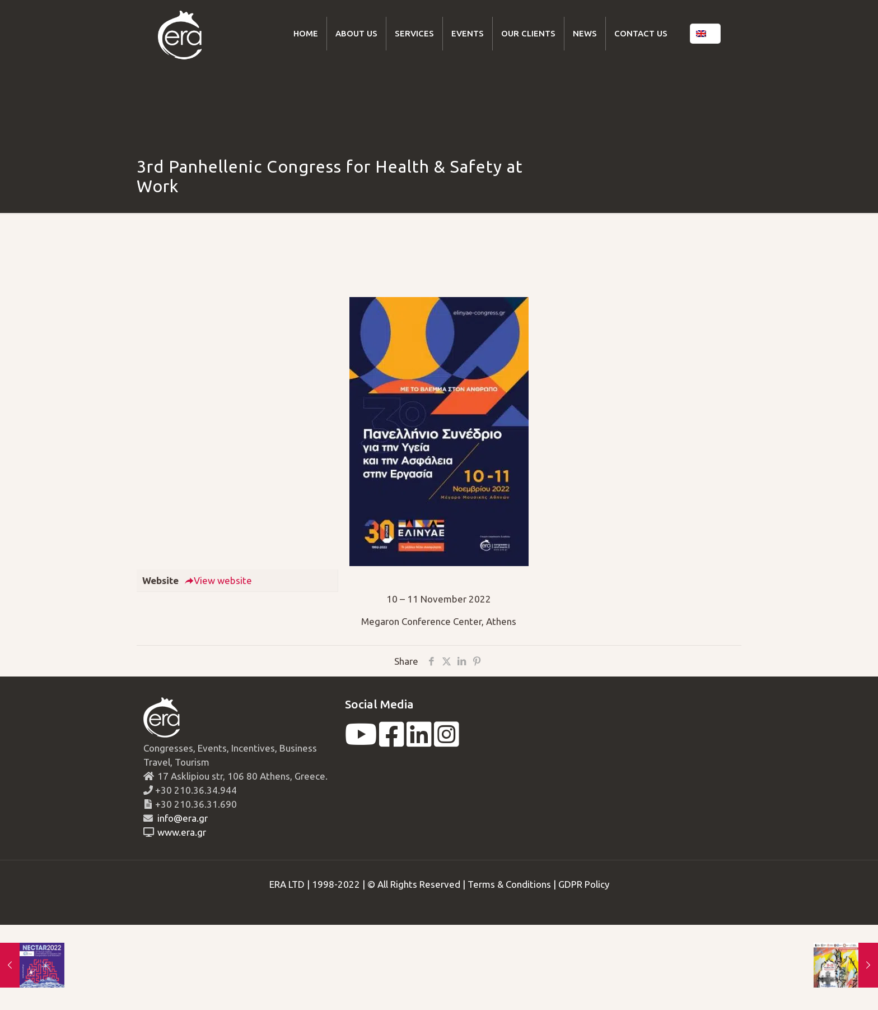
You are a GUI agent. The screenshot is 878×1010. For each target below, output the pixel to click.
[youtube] (361, 741)
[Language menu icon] (705, 34)
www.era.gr (179, 832)
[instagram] (446, 741)
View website (218, 580)
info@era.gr (181, 818)
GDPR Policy (583, 884)
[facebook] (391, 741)
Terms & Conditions (509, 884)
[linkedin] (419, 741)
